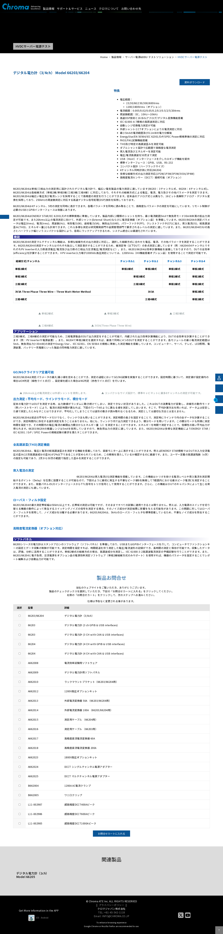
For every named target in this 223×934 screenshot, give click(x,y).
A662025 (33, 776)
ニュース (94, 9)
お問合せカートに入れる (111, 833)
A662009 (33, 672)
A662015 (33, 719)
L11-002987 (35, 804)
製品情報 (52, 9)
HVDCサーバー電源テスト (192, 57)
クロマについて (112, 9)
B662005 (33, 795)
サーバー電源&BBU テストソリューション (149, 57)
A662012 (33, 691)
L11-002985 (35, 823)
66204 (31, 644)
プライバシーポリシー (111, 905)
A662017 (33, 738)
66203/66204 (36, 616)
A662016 (33, 729)
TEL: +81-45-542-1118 (111, 912)
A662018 (33, 748)
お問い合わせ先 (135, 9)
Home (104, 57)
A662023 (33, 757)
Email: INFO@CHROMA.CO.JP (111, 916)
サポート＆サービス (73, 9)
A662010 (33, 682)
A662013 (33, 700)
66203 (31, 625)
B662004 (33, 785)
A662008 (33, 663)
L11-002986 (35, 814)
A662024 (33, 767)
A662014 (33, 710)
